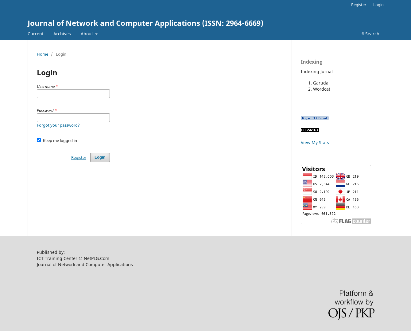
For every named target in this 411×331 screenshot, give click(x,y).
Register (358, 4)
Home (42, 54)
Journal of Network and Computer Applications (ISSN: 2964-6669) (145, 23)
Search (370, 34)
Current (36, 34)
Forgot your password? (58, 125)
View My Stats (315, 142)
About (87, 34)
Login (378, 4)
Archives (62, 34)
